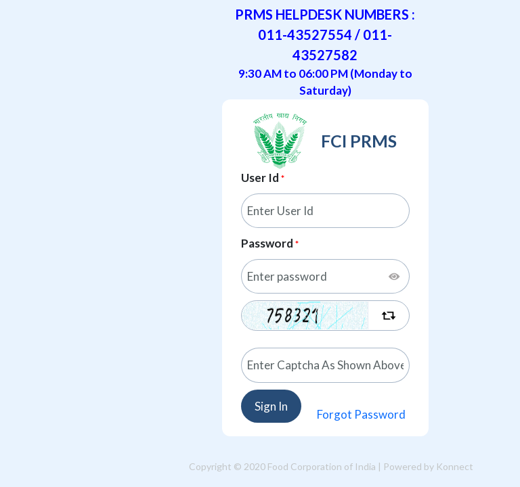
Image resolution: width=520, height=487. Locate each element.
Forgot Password (361, 414)
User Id (260, 177)
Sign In (271, 406)
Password (267, 243)
